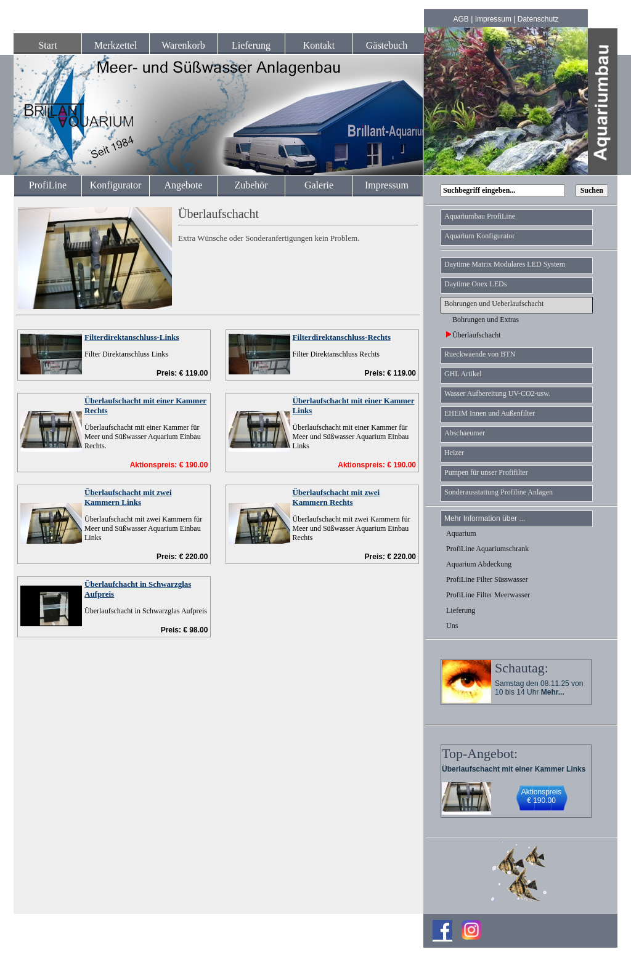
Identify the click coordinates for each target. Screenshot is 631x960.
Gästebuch (387, 45)
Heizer (454, 452)
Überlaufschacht (473, 335)
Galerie (318, 185)
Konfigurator (116, 185)
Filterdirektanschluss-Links (131, 337)
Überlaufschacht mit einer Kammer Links (513, 769)
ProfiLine (48, 185)
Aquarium (461, 533)
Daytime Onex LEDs (475, 284)
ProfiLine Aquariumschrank (487, 548)
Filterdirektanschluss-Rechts (342, 337)
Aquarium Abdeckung (478, 564)
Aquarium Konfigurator (479, 236)
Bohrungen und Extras (482, 319)
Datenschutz (538, 19)
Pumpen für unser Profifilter (486, 472)
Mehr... (552, 692)
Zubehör (250, 185)
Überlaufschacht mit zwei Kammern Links (128, 497)
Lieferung (251, 45)
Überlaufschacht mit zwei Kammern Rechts (336, 497)
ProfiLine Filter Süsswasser (487, 579)
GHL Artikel (463, 373)
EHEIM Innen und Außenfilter (489, 413)
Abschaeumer (464, 433)
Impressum (493, 19)
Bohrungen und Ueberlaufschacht (493, 303)
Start (47, 45)
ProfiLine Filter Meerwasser (488, 595)
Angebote (183, 185)
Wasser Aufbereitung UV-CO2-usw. (497, 393)
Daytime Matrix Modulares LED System (504, 264)
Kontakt (319, 45)
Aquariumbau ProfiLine (479, 216)
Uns (452, 625)
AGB (461, 19)
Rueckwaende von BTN (479, 354)
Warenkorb (183, 45)
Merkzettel (115, 45)
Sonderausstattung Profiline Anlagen (498, 492)
